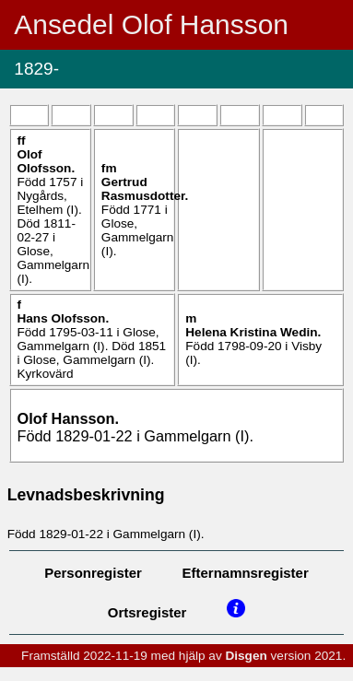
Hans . (63, 318)
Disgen (245, 656)
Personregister (93, 573)
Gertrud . (144, 189)
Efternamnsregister (245, 573)
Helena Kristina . (253, 332)
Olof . (46, 161)
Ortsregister (147, 612)
